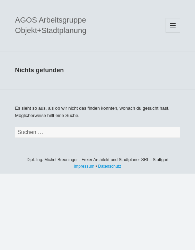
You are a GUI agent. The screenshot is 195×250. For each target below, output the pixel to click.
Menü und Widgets (173, 25)
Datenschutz (109, 166)
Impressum (84, 166)
